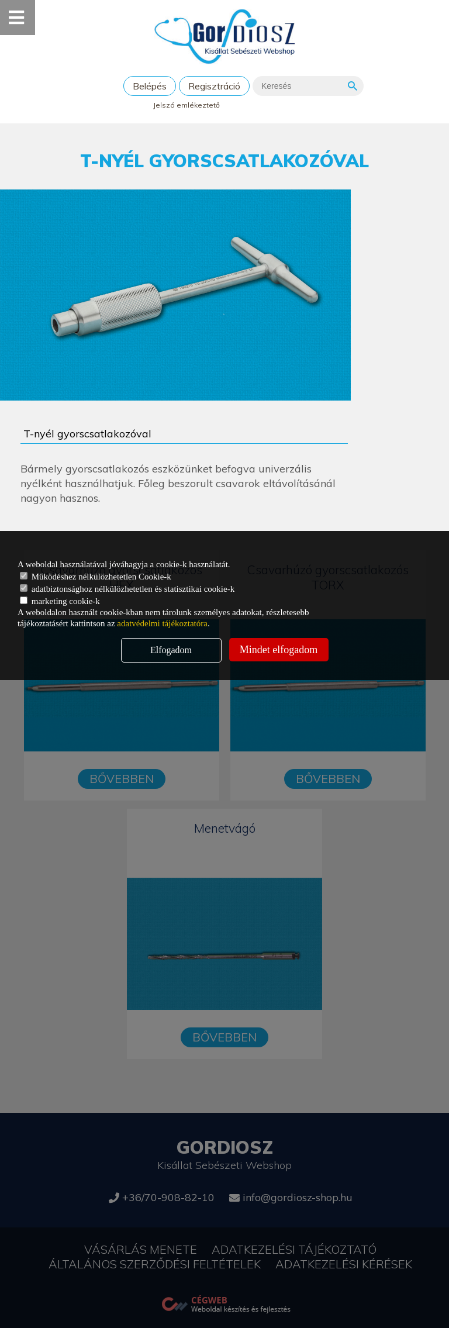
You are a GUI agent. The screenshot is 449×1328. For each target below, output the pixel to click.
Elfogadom (171, 650)
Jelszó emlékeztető (186, 105)
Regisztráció (214, 86)
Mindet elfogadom (278, 650)
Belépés (150, 86)
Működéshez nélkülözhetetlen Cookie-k (95, 576)
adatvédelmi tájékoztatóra (162, 623)
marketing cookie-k (60, 601)
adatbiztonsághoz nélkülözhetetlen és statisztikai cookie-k (127, 589)
